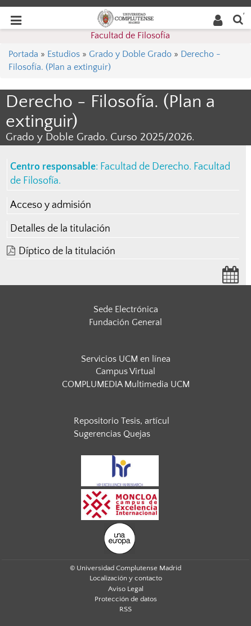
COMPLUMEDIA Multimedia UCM (126, 384)
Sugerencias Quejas (112, 434)
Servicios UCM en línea (126, 359)
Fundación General (125, 322)
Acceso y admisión (50, 205)
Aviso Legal (126, 589)
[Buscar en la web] (238, 18)
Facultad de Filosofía (130, 35)
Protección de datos (126, 599)
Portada (23, 54)
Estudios (63, 54)
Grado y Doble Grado (130, 54)
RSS (125, 609)
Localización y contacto (125, 578)
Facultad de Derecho (144, 166)
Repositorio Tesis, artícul (121, 421)
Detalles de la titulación (60, 228)
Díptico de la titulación (67, 251)
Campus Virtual (125, 371)
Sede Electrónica (125, 309)
